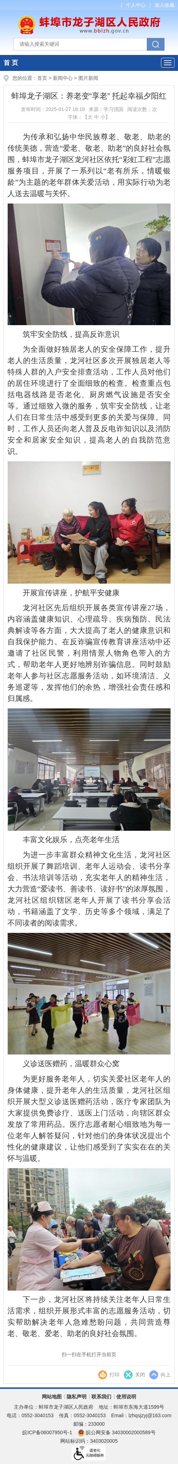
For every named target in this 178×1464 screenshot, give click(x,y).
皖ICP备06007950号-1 (47, 1432)
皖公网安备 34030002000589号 (117, 1432)
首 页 (11, 62)
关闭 (140, 1374)
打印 (114, 1374)
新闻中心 (63, 78)
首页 (42, 78)
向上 (166, 1374)
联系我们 (101, 1396)
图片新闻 (88, 78)
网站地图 (52, 1396)
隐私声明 (77, 1396)
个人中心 (136, 5)
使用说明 (126, 1396)
